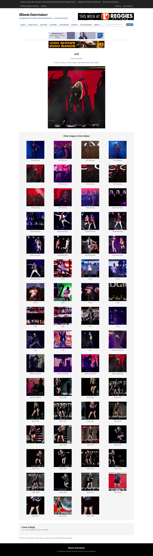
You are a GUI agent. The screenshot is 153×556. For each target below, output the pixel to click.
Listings (43, 6)
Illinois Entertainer (33, 15)
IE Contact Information (110, 2)
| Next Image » (94, 62)
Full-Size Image (71, 62)
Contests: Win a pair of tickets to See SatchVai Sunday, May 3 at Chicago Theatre (48, 2)
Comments (129, 6)
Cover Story (32, 25)
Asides (22, 25)
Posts (119, 6)
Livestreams (64, 25)
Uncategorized (86, 25)
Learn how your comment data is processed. (58, 538)
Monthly (74, 25)
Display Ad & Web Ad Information (89, 2)
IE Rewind (53, 25)
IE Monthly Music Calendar (29, 6)
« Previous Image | (60, 62)
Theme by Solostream (89, 551)
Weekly (97, 25)
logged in (33, 530)
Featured (43, 25)
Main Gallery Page (84, 62)
